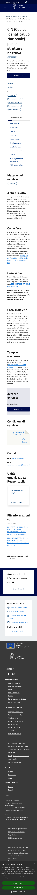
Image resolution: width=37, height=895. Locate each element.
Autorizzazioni (13, 759)
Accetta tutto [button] (18, 883)
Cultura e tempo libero (15, 715)
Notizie (10, 771)
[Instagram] (14, 674)
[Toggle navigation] (5, 8)
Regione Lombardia (12, 2)
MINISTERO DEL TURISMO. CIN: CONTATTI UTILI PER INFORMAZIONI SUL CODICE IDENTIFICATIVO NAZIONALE (17, 530)
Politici (10, 696)
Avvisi (10, 778)
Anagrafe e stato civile (15, 712)
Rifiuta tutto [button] (18, 888)
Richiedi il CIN (18, 75)
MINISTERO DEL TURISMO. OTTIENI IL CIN (16, 366)
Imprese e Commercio (15, 721)
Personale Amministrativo (17, 699)
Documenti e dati (14, 702)
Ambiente (11, 752)
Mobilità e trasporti (14, 734)
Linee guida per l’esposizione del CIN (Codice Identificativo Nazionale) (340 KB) (18, 259)
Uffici (10, 689)
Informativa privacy (14, 861)
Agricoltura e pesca (14, 762)
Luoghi (10, 787)
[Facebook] (8, 674)
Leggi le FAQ (12, 835)
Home (8, 16)
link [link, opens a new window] (8, 879)
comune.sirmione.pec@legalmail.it (18, 465)
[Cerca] (29, 8)
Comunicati (12, 775)
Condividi (12, 83)
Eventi (10, 790)
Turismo (22, 16)
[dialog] (18, 878)
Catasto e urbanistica (15, 727)
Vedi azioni (12, 87)
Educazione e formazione (16, 743)
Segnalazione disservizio (16, 832)
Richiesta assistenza (15, 838)
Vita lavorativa (13, 718)
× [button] (35, 863)
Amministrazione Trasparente (18, 847)
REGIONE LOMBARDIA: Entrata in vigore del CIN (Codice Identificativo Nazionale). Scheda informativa (18, 541)
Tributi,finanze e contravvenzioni (19, 749)
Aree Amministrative (15, 686)
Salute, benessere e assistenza (18, 756)
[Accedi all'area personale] (26, 2)
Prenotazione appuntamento (17, 828)
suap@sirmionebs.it (18, 458)
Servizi (15, 16)
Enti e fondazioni (14, 693)
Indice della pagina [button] (16, 117)
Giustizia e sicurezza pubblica (18, 746)
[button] (18, 892)
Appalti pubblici (13, 724)
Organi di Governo (14, 683)
